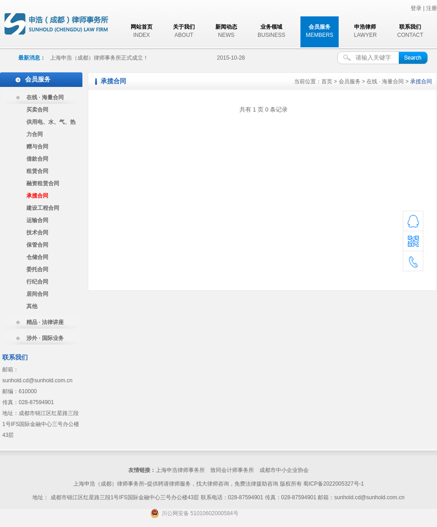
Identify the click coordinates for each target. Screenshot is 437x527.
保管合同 (37, 245)
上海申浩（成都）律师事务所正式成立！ (99, 58)
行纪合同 (37, 282)
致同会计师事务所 (232, 470)
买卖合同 (37, 109)
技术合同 (37, 232)
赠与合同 (37, 146)
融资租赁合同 (42, 183)
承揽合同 (37, 196)
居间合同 (37, 294)
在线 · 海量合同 (45, 97)
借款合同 (37, 159)
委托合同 (37, 269)
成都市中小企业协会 (284, 470)
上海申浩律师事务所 (180, 470)
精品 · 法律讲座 (45, 322)
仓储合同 (37, 257)
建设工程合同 (42, 208)
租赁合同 (37, 171)
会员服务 (350, 81)
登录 (416, 8)
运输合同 (37, 220)
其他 (31, 306)
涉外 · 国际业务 (45, 338)
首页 (326, 81)
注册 (431, 8)
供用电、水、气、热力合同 (51, 128)
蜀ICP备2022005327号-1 (333, 484)
